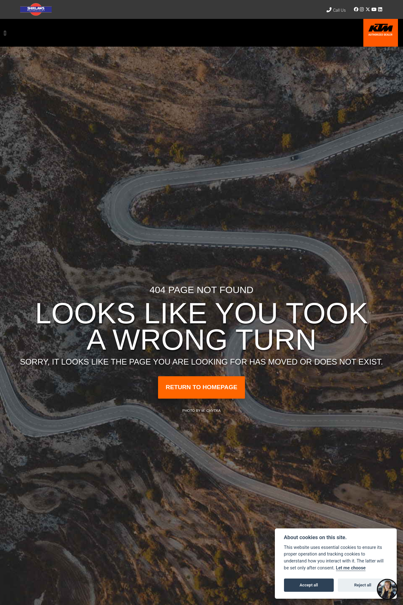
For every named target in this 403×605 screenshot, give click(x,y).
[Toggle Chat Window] (387, 589)
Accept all (309, 585)
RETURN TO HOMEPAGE (201, 387)
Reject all (362, 585)
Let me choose (351, 568)
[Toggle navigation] (5, 33)
